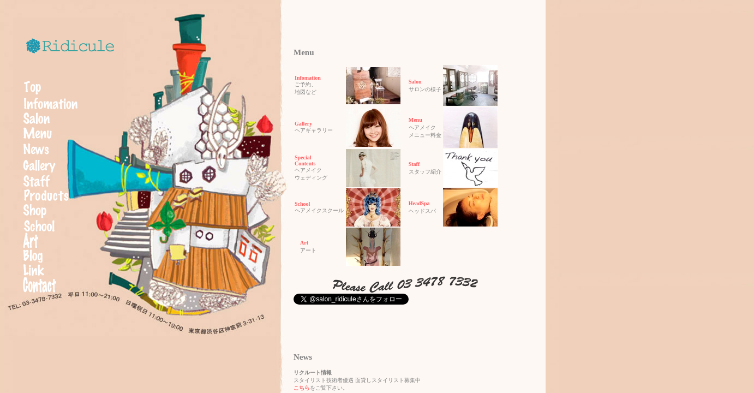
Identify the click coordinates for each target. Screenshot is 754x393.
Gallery (303, 124)
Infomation (308, 78)
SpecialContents (305, 160)
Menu (412, 120)
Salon (412, 82)
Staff (411, 164)
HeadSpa (416, 203)
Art (301, 243)
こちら (302, 388)
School (302, 204)
